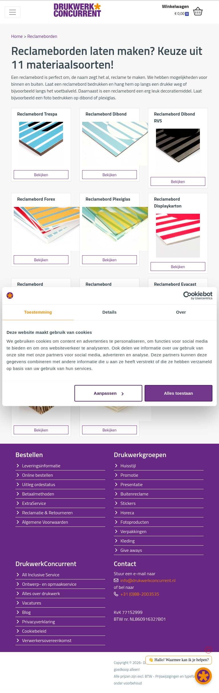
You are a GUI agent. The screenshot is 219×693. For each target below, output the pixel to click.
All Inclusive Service (41, 574)
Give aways (131, 550)
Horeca (127, 512)
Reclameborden (42, 36)
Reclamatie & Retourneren (47, 512)
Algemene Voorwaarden (45, 522)
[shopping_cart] (198, 11)
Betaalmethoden (38, 493)
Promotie (129, 475)
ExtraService (34, 503)
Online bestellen (37, 475)
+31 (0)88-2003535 (140, 594)
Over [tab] (181, 311)
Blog (26, 612)
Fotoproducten (135, 522)
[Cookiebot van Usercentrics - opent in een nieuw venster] (187, 295)
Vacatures (31, 602)
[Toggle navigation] (13, 12)
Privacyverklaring (38, 621)
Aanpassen (108, 393)
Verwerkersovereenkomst (47, 640)
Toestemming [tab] (38, 311)
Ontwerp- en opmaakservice (49, 584)
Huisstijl (128, 465)
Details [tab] (109, 311)
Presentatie (132, 484)
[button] (203, 675)
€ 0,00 (182, 13)
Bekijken (41, 175)
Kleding (128, 540)
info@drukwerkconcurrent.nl (148, 580)
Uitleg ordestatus (38, 484)
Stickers (128, 503)
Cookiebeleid (34, 631)
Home (17, 36)
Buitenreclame (135, 493)
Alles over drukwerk (41, 593)
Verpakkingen (134, 531)
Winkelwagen (175, 6)
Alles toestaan (178, 393)
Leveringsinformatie (41, 465)
